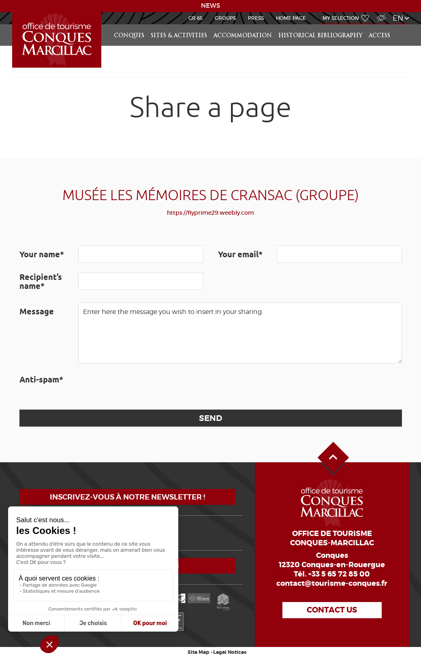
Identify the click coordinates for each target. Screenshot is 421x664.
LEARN (13, 12)
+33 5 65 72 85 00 (339, 574)
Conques (129, 35)
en (398, 18)
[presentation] (139, 386)
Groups (225, 18)
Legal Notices (229, 652)
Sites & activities (179, 35)
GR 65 (195, 18)
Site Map (198, 652)
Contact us (332, 610)
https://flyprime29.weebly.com (210, 212)
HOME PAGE (291, 18)
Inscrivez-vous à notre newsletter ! (127, 497)
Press (256, 18)
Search (401, 24)
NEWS (210, 5)
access (379, 35)
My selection (341, 18)
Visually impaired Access (380, 13)
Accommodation (243, 35)
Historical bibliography (320, 35)
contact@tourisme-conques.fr (331, 583)
